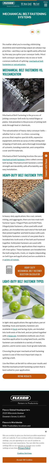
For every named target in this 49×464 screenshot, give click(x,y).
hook (15, 329)
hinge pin (12, 335)
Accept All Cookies (24, 460)
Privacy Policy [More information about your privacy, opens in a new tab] (24, 448)
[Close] (46, 431)
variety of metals (11, 259)
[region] (24, 446)
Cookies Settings (24, 453)
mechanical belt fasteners (13, 159)
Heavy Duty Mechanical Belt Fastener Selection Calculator (30, 271)
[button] (22, 4)
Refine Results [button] (24, 376)
